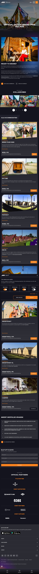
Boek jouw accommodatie (7, 84)
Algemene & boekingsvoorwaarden (12, 559)
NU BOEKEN (34, 190)
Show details (32, 293)
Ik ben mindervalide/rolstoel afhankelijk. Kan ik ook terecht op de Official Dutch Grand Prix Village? (20, 429)
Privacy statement (3, 559)
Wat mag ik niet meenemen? (10, 433)
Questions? (19, 571)
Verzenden (19, 465)
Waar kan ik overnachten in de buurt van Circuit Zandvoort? (18, 425)
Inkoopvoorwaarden (21, 559)
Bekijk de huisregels (21, 84)
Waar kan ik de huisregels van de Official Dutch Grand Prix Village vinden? (19, 422)
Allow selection (19, 297)
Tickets (7, 571)
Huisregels (26, 559)
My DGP (32, 571)
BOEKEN (34, 154)
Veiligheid (30, 559)
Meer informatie (5, 148)
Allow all (31, 297)
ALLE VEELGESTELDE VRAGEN (8, 442)
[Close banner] (37, 275)
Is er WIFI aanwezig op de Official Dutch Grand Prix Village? (18, 437)
